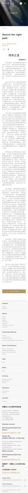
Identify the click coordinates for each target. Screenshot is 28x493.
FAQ (3, 362)
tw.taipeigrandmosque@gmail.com (12, 479)
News (3, 370)
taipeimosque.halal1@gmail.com (11, 485)
